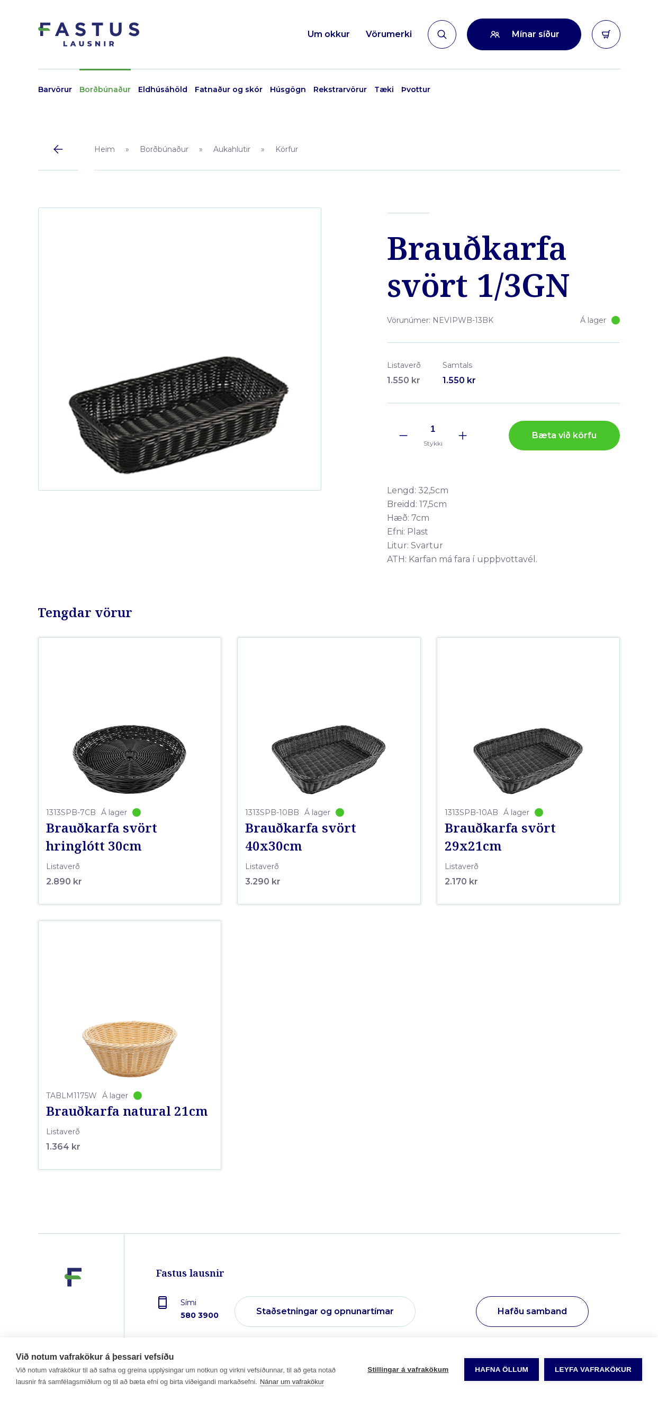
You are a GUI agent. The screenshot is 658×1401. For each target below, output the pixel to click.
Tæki (384, 89)
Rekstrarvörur (340, 89)
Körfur (286, 149)
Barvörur (55, 89)
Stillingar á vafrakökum (407, 1369)
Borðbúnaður (105, 89)
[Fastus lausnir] (73, 1306)
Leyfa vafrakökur (593, 1369)
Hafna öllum (501, 1369)
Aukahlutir (231, 149)
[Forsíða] (88, 34)
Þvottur (415, 89)
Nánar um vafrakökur (292, 1382)
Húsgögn (288, 89)
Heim (104, 149)
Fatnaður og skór (229, 89)
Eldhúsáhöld (162, 89)
